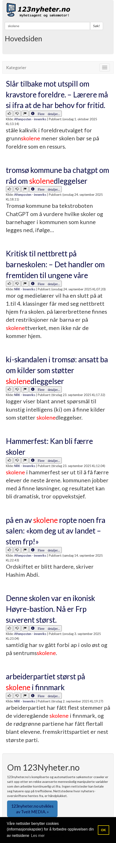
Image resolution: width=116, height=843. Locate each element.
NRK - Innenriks (24, 289)
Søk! (96, 26)
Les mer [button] (38, 836)
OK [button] (103, 830)
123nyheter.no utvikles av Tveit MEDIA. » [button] (32, 808)
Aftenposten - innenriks (30, 119)
